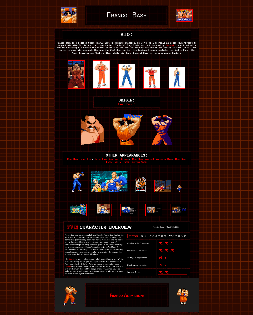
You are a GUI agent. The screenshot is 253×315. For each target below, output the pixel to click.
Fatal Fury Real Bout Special (112, 159)
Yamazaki (171, 45)
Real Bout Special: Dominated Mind (152, 159)
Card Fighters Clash (135, 162)
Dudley (68, 266)
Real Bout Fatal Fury (79, 159)
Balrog (71, 259)
